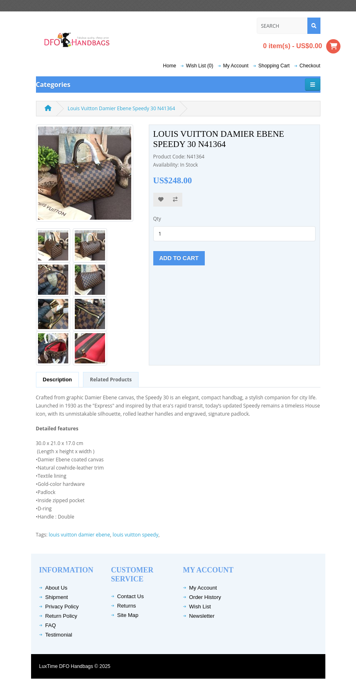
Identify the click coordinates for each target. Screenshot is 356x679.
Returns (126, 606)
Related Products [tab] (111, 379)
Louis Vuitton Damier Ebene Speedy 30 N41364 (121, 108)
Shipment (56, 597)
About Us (56, 588)
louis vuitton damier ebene (79, 534)
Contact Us (130, 596)
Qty (157, 218)
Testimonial (58, 635)
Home (169, 66)
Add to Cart (179, 258)
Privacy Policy (62, 606)
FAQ (50, 625)
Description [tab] (57, 379)
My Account (203, 588)
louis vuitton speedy (135, 534)
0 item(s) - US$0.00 (302, 46)
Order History (205, 597)
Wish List (200, 606)
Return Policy (61, 616)
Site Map (128, 615)
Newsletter (202, 616)
